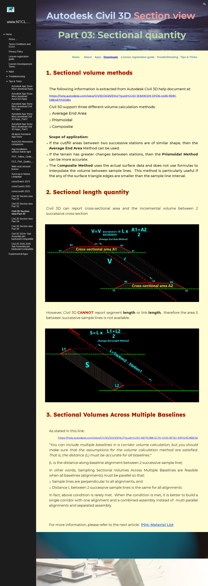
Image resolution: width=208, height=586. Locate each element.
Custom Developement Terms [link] (20, 65)
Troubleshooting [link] (17, 76)
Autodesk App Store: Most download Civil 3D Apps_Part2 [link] (22, 116)
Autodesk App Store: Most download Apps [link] (22, 87)
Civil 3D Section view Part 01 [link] (22, 197)
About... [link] (13, 39)
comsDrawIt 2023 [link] (21, 181)
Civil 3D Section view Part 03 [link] (20, 212)
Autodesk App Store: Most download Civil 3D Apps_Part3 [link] (22, 126)
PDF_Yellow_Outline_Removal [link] (23, 156)
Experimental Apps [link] (18, 254)
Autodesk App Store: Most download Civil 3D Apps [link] (22, 106)
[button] (204, 4)
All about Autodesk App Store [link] (21, 135)
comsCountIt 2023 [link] (21, 186)
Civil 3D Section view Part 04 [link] (22, 220)
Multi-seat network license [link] (21, 167)
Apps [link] (11, 71)
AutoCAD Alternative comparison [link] (22, 142)
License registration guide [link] (19, 57)
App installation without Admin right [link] (21, 150)
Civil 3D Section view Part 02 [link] (22, 205)
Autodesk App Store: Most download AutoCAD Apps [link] (22, 96)
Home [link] (9, 34)
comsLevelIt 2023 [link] (21, 191)
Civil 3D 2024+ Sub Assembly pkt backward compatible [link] (22, 236)
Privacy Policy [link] (16, 51)
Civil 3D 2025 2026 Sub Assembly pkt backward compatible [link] (22, 246)
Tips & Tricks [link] (15, 81)
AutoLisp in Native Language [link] (21, 175)
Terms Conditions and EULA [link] (20, 45)
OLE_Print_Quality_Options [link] (23, 161)
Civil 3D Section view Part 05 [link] (22, 227)
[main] (122, 25)
